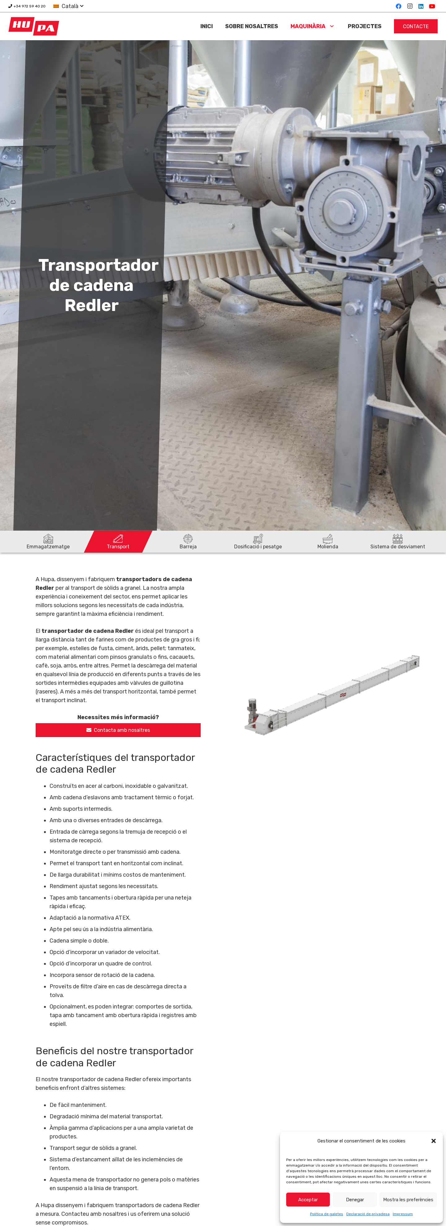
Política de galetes (326, 1214)
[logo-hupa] (33, 26)
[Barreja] (188, 542)
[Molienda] (328, 542)
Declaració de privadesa (368, 1214)
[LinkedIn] (420, 6)
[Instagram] (409, 6)
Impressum (403, 1214)
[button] (434, 1141)
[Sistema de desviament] (397, 542)
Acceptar (308, 1199)
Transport (118, 547)
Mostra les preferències (408, 1199)
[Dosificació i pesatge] (258, 542)
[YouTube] (432, 6)
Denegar (355, 1199)
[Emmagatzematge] (48, 542)
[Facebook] (398, 6)
